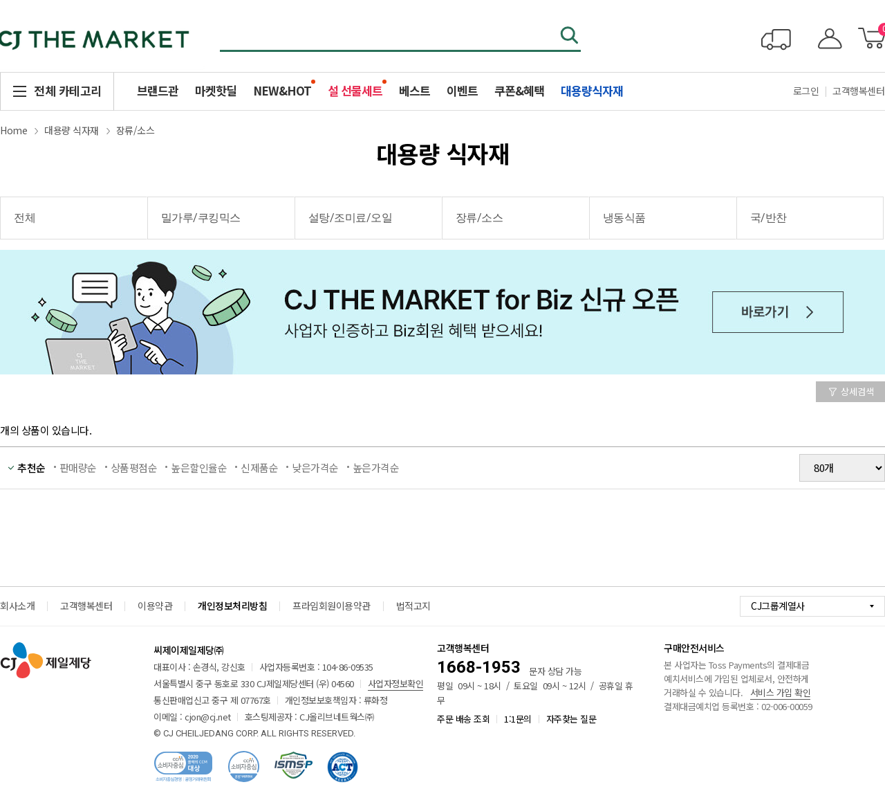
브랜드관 (157, 90)
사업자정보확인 (396, 683)
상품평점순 (134, 467)
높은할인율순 (199, 467)
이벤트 (462, 90)
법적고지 (413, 606)
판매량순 (78, 467)
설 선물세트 (355, 90)
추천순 (31, 467)
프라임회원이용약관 (331, 606)
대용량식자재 (592, 90)
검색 (570, 36)
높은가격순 (376, 467)
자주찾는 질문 (571, 718)
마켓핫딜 (215, 90)
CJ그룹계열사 (778, 606)
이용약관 (155, 606)
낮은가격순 (315, 467)
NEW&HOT (282, 90)
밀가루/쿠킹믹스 (201, 217)
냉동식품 (624, 217)
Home (13, 130)
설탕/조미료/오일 (350, 217)
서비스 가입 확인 (780, 692)
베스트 (414, 90)
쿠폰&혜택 (519, 90)
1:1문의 (518, 718)
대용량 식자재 (71, 130)
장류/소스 (135, 130)
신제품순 (259, 467)
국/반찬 (768, 217)
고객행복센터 (86, 606)
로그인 (806, 91)
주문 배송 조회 (463, 718)
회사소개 (17, 606)
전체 (24, 217)
